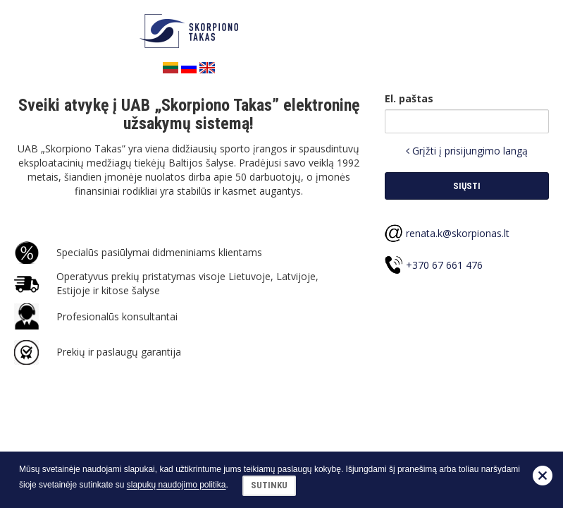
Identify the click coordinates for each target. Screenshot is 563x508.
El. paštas (409, 98)
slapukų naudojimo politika (176, 485)
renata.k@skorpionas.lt (457, 233)
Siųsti (467, 186)
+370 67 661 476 (444, 265)
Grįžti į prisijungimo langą (467, 150)
